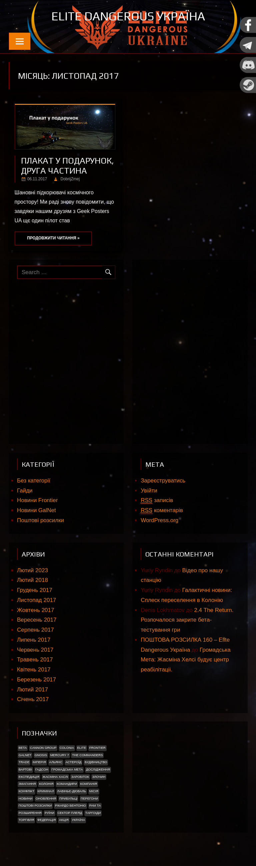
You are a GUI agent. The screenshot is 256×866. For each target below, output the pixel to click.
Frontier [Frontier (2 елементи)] (97, 747)
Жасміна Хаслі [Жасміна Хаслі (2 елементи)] (55, 777)
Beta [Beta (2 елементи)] (23, 747)
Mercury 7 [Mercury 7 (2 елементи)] (59, 755)
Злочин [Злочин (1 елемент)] (98, 777)
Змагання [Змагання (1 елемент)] (27, 784)
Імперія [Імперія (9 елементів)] (39, 762)
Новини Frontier (37, 500)
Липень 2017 (33, 640)
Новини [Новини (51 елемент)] (26, 798)
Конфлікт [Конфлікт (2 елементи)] (26, 791)
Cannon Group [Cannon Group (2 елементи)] (43, 747)
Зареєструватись (163, 480)
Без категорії (33, 480)
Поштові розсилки (40, 520)
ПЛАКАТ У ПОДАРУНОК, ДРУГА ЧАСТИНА (67, 166)
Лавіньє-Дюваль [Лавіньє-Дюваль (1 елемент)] (71, 791)
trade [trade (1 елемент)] (24, 762)
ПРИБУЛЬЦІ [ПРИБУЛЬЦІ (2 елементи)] (68, 798)
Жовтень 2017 (35, 610)
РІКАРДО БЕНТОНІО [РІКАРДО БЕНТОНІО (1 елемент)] (70, 805)
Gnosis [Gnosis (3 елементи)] (41, 755)
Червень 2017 (35, 650)
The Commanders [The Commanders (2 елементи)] (87, 755)
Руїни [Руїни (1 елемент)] (49, 813)
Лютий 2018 (32, 580)
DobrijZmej (70, 179)
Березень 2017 (36, 679)
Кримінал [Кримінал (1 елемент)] (46, 791)
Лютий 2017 (32, 689)
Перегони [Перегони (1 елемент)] (89, 798)
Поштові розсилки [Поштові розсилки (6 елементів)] (35, 805)
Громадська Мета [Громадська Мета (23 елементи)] (67, 769)
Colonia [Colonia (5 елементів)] (67, 747)
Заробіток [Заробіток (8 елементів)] (80, 777)
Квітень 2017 (34, 669)
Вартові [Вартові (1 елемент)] (25, 769)
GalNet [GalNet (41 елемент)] (25, 755)
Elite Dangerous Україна (128, 16)
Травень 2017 (35, 659)
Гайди (25, 490)
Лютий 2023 (32, 570)
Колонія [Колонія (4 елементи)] (46, 784)
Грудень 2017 (34, 590)
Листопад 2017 (36, 600)
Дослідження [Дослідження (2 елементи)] (98, 769)
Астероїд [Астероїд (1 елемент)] (74, 762)
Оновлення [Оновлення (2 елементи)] (46, 798)
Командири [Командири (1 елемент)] (67, 784)
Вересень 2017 (36, 620)
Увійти (149, 490)
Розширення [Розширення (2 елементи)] (30, 813)
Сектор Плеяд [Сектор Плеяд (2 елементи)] (69, 813)
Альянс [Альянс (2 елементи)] (55, 762)
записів (157, 500)
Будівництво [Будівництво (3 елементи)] (96, 762)
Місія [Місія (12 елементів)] (93, 791)
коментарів (162, 510)
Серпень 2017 (35, 630)
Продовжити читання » (53, 238)
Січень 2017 (33, 699)
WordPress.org (159, 520)
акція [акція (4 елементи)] (64, 820)
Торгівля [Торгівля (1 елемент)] (26, 820)
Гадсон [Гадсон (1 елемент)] (41, 769)
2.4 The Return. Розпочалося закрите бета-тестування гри (187, 620)
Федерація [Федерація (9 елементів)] (46, 820)
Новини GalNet (36, 510)
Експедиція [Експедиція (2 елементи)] (29, 777)
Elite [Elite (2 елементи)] (81, 747)
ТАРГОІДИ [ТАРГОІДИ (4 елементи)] (93, 813)
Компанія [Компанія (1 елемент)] (88, 784)
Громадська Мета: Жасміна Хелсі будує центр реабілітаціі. (186, 660)
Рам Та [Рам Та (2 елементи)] (95, 805)
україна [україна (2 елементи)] (78, 820)
